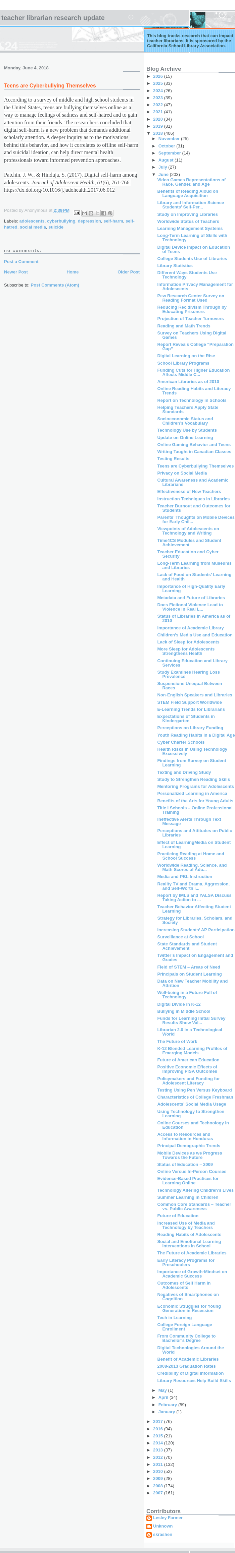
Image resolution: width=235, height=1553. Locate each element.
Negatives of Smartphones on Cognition (188, 1296)
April (164, 1397)
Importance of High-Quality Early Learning (191, 588)
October (167, 145)
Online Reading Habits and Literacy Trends (194, 390)
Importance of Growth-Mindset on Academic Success (192, 1274)
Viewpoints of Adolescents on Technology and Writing (188, 531)
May (163, 1390)
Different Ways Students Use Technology (187, 274)
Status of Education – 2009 (185, 1164)
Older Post (128, 271)
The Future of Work (177, 1041)
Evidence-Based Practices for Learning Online (188, 1180)
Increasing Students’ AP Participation (195, 929)
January (167, 1411)
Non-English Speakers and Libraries (194, 694)
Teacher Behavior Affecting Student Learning (194, 909)
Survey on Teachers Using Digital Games (191, 335)
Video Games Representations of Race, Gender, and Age (191, 182)
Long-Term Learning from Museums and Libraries (194, 565)
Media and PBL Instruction (184, 876)
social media (33, 227)
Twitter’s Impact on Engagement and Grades (195, 957)
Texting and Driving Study (184, 772)
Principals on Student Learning (189, 974)
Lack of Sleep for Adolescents (188, 641)
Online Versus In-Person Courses (191, 1171)
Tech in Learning (174, 1317)
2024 (158, 90)
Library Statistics (175, 265)
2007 (158, 1492)
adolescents (32, 221)
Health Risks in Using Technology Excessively (192, 751)
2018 (158, 133)
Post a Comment (21, 261)
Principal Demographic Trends (188, 1145)
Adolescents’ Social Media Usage (191, 1104)
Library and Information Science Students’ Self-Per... (190, 204)
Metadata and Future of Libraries (191, 597)
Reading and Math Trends (183, 325)
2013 (158, 1449)
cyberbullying (61, 221)
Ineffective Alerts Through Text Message (189, 821)
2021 (158, 111)
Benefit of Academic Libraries (188, 1359)
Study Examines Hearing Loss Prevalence (188, 674)
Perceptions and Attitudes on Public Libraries (194, 832)
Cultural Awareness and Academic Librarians (192, 482)
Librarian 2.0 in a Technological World (189, 1032)
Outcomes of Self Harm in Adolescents (183, 1285)
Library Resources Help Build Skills (194, 1380)
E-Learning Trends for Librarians (191, 709)
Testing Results (173, 458)
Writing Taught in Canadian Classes (194, 451)
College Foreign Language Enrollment (184, 1326)
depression (89, 221)
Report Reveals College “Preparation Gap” (195, 346)
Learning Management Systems (190, 228)
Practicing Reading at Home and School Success (190, 856)
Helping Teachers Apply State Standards (187, 409)
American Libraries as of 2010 (188, 381)
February (168, 1404)
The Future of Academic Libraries (191, 1252)
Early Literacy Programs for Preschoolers (186, 1262)
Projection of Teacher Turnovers (190, 318)
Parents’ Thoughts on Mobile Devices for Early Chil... (195, 519)
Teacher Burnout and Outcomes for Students (193, 508)
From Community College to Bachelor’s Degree (186, 1338)
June (164, 174)
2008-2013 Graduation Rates (186, 1366)
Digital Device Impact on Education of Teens (193, 249)
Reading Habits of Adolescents (189, 1234)
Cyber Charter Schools (180, 742)
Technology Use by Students (187, 430)
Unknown (163, 1526)
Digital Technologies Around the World (190, 1350)
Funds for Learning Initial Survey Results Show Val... (191, 1020)
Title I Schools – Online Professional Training (194, 810)
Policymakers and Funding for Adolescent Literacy (188, 1080)
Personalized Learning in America (192, 793)
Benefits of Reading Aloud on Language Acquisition (187, 193)
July (163, 167)
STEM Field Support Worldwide (189, 702)
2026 (158, 76)
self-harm (113, 221)
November (169, 138)
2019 (158, 126)
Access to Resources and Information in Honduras (185, 1136)
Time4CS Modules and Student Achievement (189, 542)
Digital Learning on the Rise (186, 355)
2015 (158, 1435)
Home (72, 271)
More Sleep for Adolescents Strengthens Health (186, 651)
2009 (158, 1478)
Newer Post (16, 271)
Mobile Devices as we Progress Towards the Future (189, 1155)
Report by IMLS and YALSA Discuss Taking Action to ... (194, 897)
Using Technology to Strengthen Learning (190, 1113)
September (170, 153)
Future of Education (177, 1215)
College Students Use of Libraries (192, 258)
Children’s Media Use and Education (194, 634)
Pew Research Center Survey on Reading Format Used (190, 298)
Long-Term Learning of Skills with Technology (192, 237)
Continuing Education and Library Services (192, 663)
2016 (158, 1428)
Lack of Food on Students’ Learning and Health (194, 576)
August (166, 160)
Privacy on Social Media (182, 473)
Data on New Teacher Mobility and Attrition (192, 983)
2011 (158, 1464)
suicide (55, 227)
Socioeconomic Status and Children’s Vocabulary (185, 421)
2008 (158, 1485)
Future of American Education (188, 1059)
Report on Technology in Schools (191, 400)
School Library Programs (183, 363)
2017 (158, 1421)
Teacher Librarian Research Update (53, 17)
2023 (158, 97)
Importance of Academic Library (190, 627)
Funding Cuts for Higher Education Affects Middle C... (193, 372)
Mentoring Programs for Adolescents (195, 786)
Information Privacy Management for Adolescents (195, 286)
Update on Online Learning (185, 437)
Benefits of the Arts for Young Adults (195, 800)
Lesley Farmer (168, 1517)
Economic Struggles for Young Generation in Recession (189, 1308)
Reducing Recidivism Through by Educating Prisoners (192, 309)
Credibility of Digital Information (190, 1373)
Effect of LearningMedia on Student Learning (194, 844)
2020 (158, 119)
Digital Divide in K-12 (178, 1004)
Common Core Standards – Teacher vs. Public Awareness (194, 1206)
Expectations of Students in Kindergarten (186, 718)
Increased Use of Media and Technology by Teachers (186, 1225)
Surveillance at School (180, 936)
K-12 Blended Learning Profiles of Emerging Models (192, 1050)
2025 (158, 83)
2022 (158, 104)
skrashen (162, 1534)
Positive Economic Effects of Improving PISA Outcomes (187, 1069)
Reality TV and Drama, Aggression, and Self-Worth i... (193, 886)
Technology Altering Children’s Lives (195, 1190)
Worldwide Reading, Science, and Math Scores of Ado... (192, 867)
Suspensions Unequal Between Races (189, 685)
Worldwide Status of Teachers (188, 221)
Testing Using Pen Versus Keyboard (194, 1090)
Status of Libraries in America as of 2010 (193, 618)
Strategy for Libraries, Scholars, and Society (194, 920)
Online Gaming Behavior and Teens (194, 444)
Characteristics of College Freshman (195, 1097)
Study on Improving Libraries (187, 214)
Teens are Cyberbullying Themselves (195, 466)
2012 (158, 1457)
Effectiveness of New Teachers (189, 491)
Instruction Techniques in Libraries (193, 498)
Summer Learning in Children (187, 1197)
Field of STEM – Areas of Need (188, 967)
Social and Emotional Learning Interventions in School (189, 1243)
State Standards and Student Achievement (187, 946)
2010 (158, 1471)
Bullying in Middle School (183, 1011)
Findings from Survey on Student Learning (191, 762)
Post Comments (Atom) (55, 285)
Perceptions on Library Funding (190, 727)
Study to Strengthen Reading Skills (193, 779)
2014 (158, 1442)
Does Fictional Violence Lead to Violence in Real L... (190, 607)
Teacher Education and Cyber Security (188, 554)
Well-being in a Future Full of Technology (187, 994)
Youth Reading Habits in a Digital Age (196, 735)
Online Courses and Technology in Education (193, 1125)
